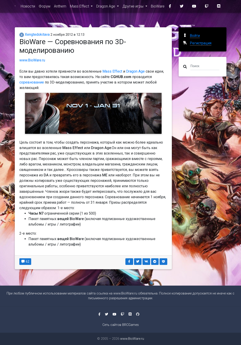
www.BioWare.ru (32, 60)
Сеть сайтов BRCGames (120, 325)
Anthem (60, 7)
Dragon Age (106, 7)
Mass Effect (80, 7)
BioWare (158, 7)
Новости (28, 7)
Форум (44, 7)
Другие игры (133, 7)
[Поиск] (205, 65)
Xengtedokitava (34, 34)
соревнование (31, 82)
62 (25, 261)
